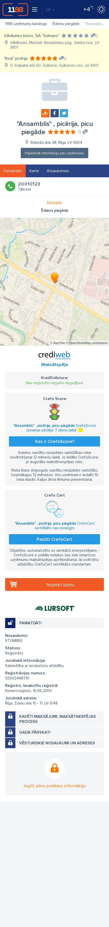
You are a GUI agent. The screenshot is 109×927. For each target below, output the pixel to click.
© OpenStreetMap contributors (87, 343)
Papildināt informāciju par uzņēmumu (54, 153)
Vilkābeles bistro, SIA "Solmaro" (31, 35)
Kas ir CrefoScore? (54, 441)
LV (50, 9)
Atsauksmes (58, 170)
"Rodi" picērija (15, 58)
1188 (15, 9)
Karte (34, 170)
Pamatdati (13, 170)
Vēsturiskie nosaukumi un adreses (57, 743)
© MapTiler (57, 343)
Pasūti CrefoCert (54, 539)
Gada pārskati (35, 732)
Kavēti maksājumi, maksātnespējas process (57, 719)
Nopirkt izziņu (60, 585)
